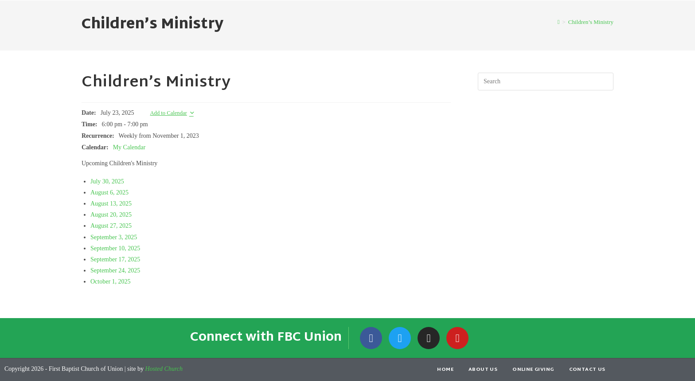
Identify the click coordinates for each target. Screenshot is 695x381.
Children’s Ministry (590, 22)
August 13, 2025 (111, 203)
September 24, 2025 (115, 270)
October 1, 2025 (110, 281)
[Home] (559, 22)
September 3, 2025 (113, 237)
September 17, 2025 (115, 259)
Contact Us (587, 369)
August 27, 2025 (111, 225)
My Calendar (129, 147)
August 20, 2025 (111, 214)
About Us (483, 369)
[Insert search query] (545, 81)
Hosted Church (164, 368)
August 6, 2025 (109, 192)
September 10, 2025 (115, 248)
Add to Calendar (168, 113)
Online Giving (533, 369)
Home (445, 369)
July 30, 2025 (107, 181)
